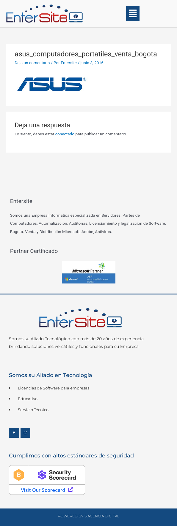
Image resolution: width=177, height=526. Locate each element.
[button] (133, 13)
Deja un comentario (32, 62)
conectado (64, 134)
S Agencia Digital (101, 516)
